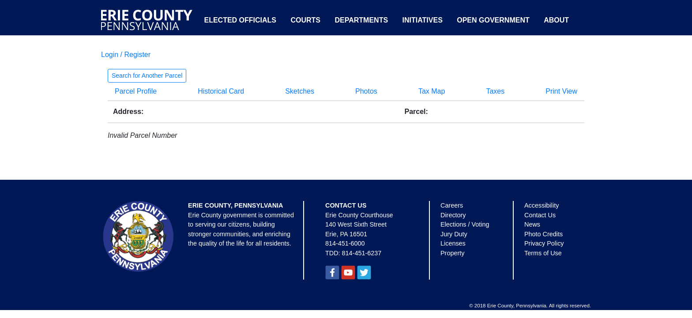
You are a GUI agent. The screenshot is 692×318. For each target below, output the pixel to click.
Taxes (495, 91)
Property (452, 253)
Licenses (453, 243)
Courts (305, 20)
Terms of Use (543, 253)
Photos (366, 91)
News (532, 224)
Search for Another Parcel (147, 75)
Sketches (299, 91)
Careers (451, 205)
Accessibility (541, 205)
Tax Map (431, 91)
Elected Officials (240, 20)
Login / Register (125, 54)
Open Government (493, 20)
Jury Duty (453, 234)
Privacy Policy (544, 243)
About (556, 20)
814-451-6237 (362, 253)
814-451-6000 (345, 243)
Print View (561, 91)
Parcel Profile (136, 91)
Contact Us (540, 215)
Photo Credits (543, 234)
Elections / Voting (464, 224)
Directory (453, 215)
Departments (361, 20)
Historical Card (221, 91)
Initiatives (422, 20)
